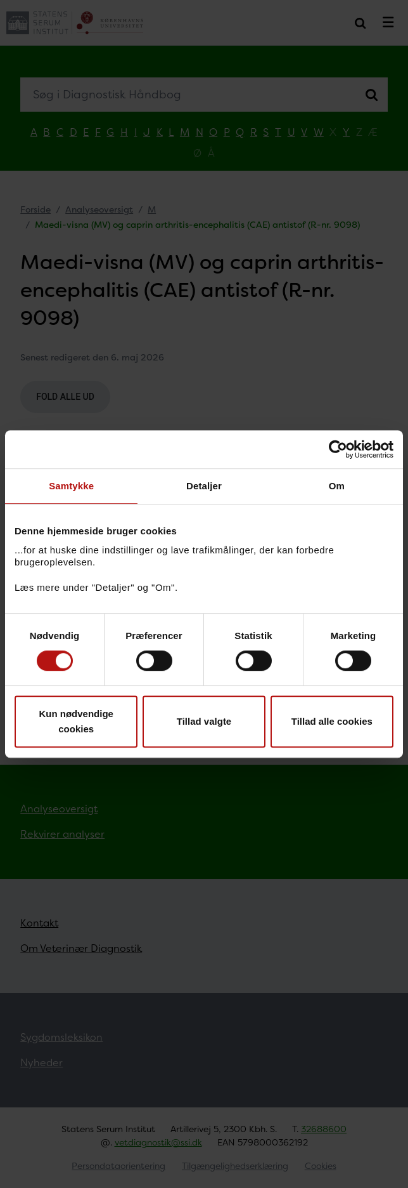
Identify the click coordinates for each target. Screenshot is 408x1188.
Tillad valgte (204, 721)
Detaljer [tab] (204, 485)
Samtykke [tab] (71, 485)
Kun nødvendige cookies (76, 721)
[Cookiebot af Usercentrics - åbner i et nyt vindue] (338, 449)
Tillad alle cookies (332, 721)
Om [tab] (337, 485)
